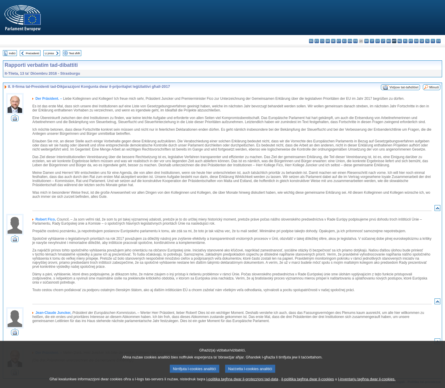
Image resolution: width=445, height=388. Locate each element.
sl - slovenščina (427, 41)
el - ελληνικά (344, 41)
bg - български (311, 41)
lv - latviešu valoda (377, 41)
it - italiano (372, 41)
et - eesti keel (339, 41)
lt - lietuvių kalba (383, 41)
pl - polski (405, 41)
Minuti (434, 87)
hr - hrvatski (366, 41)
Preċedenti (32, 53)
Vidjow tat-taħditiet (403, 87)
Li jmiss (49, 53)
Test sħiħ (74, 53)
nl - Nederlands (400, 41)
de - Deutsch (333, 41)
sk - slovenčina (422, 41)
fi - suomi (433, 41)
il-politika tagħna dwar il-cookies (307, 384)
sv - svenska (438, 41)
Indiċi (12, 53)
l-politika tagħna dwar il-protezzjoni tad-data (242, 384)
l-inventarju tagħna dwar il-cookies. (366, 384)
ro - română (416, 41)
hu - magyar (388, 41)
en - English (350, 41)
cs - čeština (322, 41)
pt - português (411, 41)
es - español (317, 41)
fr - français (355, 41)
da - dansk (328, 41)
